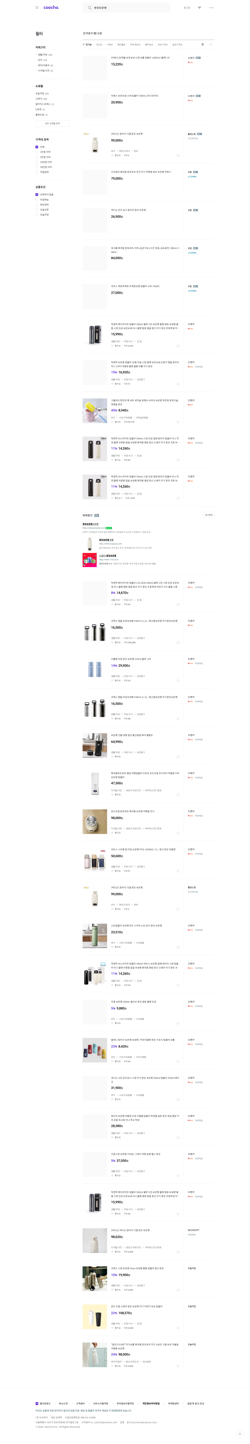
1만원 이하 (45, 152)
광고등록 (209, 514)
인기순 (89, 44)
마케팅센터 (173, 1403)
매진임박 (44, 204)
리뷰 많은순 (135, 44)
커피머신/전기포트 (153, 790)
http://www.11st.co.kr (108, 559)
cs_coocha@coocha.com (104, 1422)
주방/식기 (128, 341)
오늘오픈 (44, 209)
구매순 (110, 44)
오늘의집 (42, 93)
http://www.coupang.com (110, 544)
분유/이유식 (124, 150)
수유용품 (140, 942)
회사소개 (63, 1403)
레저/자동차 (45, 65)
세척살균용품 (142, 417)
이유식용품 (141, 1057)
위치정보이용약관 (125, 1403)
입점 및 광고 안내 (195, 1403)
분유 (136, 150)
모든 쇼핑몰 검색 (52, 123)
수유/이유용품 (125, 417)
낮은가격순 (163, 44)
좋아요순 (149, 44)
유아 (42, 60)
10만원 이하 (46, 162)
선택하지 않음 (47, 194)
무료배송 (44, 199)
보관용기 (141, 379)
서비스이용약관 (100, 1403)
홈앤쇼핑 (41, 114)
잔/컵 (139, 341)
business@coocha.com (144, 1422)
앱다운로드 (45, 1403)
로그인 (187, 7)
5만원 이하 (45, 157)
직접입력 (44, 172)
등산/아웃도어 (132, 1361)
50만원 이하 (46, 167)
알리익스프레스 (44, 104)
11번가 (41, 98)
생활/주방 (45, 54)
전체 (42, 147)
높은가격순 (177, 44)
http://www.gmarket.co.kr (94, 528)
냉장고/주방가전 (133, 790)
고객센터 (80, 1403)
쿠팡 (106, 539)
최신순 (99, 44)
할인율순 (121, 44)
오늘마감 (44, 214)
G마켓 (40, 109)
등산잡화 (147, 1361)
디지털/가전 (45, 70)
